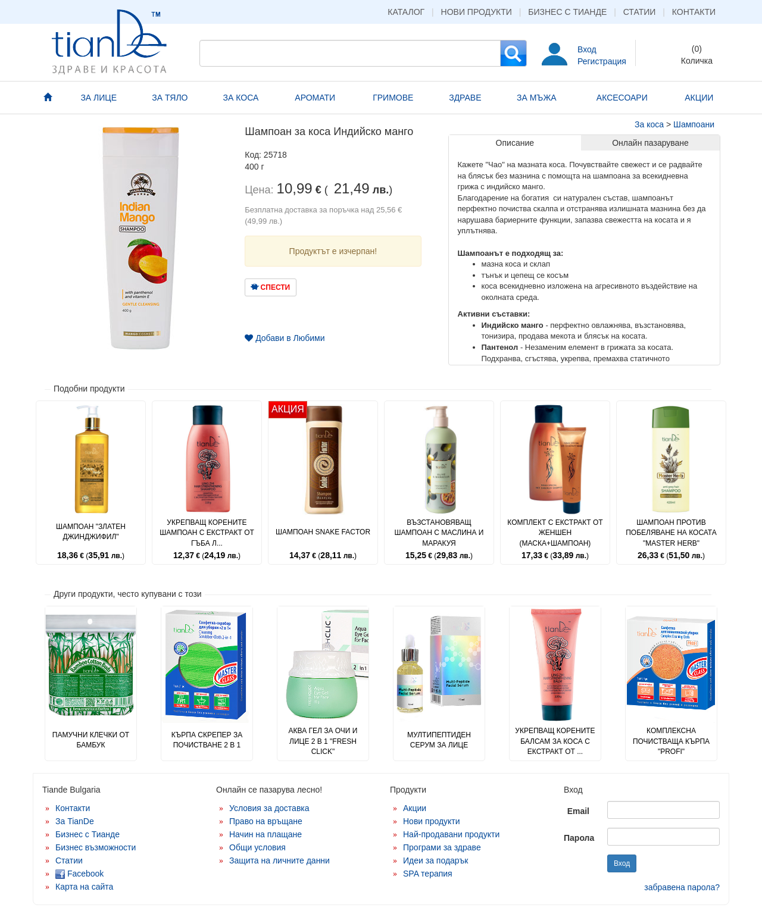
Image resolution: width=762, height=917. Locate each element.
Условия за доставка (269, 808)
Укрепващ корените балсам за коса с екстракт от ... (555, 741)
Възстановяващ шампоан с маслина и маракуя (439, 532)
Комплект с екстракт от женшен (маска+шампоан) (554, 532)
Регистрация (601, 61)
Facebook (79, 873)
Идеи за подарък (436, 860)
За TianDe (74, 821)
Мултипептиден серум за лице (439, 740)
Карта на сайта (84, 886)
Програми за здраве (442, 847)
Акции (414, 808)
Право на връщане (265, 821)
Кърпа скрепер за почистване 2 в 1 (206, 740)
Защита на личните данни (279, 860)
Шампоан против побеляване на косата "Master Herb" (671, 532)
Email (578, 811)
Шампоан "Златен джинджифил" (91, 531)
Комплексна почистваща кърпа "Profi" (671, 741)
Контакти (694, 12)
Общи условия (257, 847)
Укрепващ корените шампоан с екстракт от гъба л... (207, 532)
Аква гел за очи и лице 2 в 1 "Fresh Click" (323, 741)
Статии (639, 12)
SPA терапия (427, 873)
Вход (587, 49)
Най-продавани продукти (451, 834)
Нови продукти (476, 12)
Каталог (406, 12)
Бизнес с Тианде (567, 12)
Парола (579, 838)
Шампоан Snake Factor (323, 532)
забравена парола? (682, 887)
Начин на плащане (265, 834)
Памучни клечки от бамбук (90, 740)
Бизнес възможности (95, 847)
